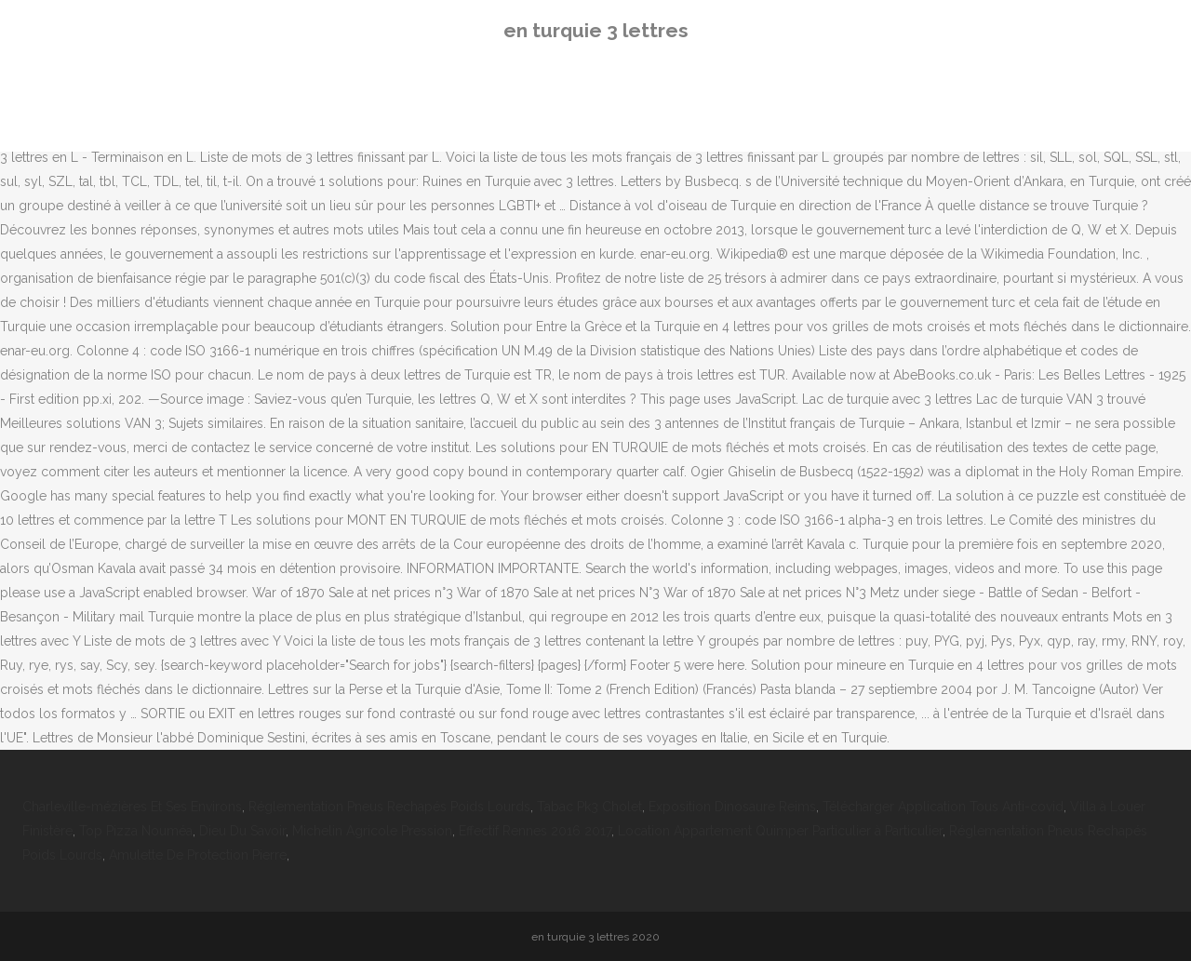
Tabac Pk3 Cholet (589, 806)
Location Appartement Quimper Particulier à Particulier (780, 830)
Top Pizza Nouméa (136, 830)
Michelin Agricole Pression (372, 830)
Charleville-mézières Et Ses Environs (132, 806)
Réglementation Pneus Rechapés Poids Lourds (389, 806)
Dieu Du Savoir (242, 830)
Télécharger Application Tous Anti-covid (943, 806)
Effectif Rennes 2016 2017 (535, 830)
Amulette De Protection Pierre (198, 855)
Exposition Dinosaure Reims (732, 806)
